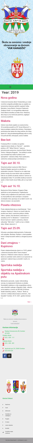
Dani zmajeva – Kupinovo (10, 244)
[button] (10, 87)
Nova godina (9, 97)
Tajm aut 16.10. (11, 186)
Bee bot (5, 139)
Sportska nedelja (11, 265)
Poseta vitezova (11, 205)
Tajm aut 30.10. (11, 163)
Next (30, 302)
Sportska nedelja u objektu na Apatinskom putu (15, 273)
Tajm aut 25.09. (11, 228)
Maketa (5, 121)
